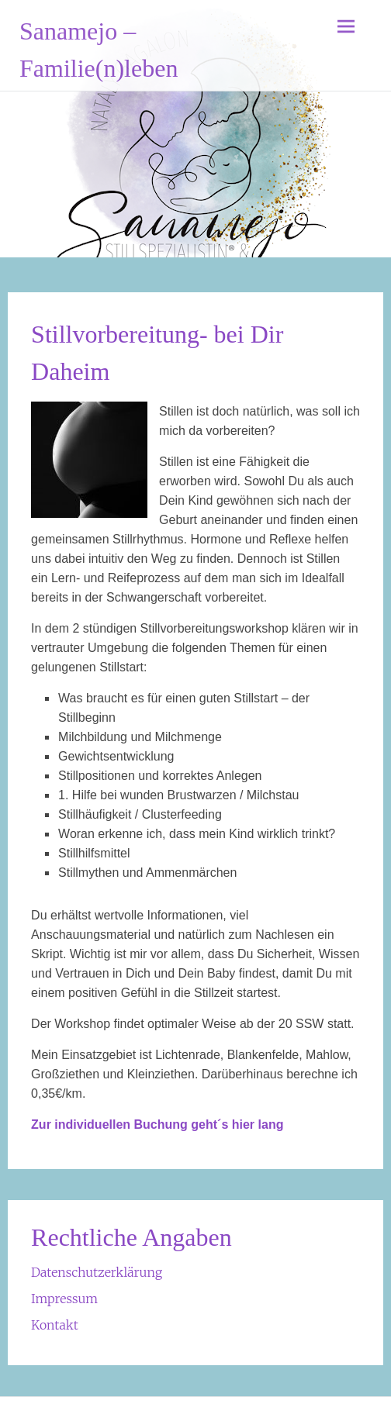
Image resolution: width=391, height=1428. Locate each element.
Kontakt (54, 1325)
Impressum (64, 1298)
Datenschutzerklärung (96, 1272)
